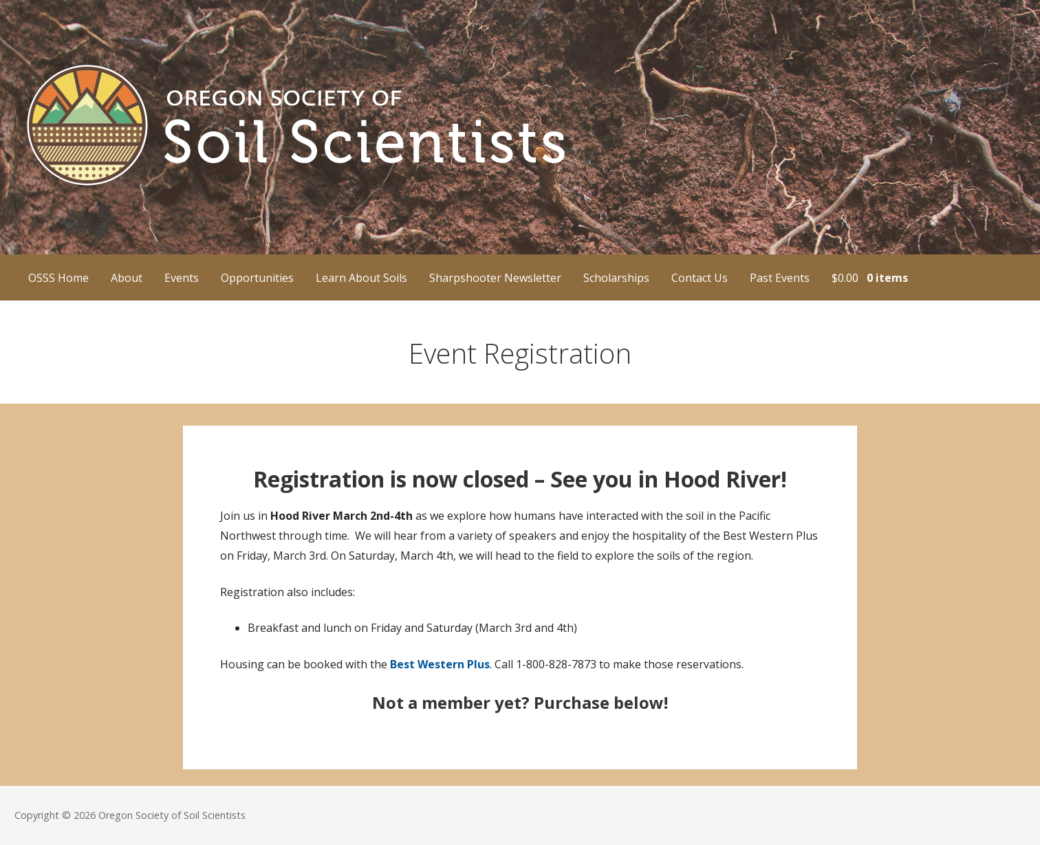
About (126, 277)
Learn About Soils (361, 277)
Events (181, 277)
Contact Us (699, 277)
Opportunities (257, 277)
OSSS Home (58, 277)
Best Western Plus (440, 664)
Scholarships (616, 277)
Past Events (780, 277)
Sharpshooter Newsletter (495, 277)
